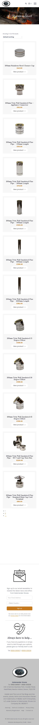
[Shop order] (13, 37)
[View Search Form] (25, 3)
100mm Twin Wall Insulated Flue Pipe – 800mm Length (19, 261)
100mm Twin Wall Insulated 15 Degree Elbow (19, 339)
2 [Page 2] (5, 513)
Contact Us (29, 710)
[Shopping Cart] (30, 4)
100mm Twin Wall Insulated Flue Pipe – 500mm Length (19, 221)
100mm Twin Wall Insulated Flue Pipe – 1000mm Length (19, 300)
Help (22, 710)
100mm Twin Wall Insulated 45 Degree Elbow (19, 418)
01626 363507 (15, 651)
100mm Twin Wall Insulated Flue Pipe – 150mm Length (19, 143)
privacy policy (14, 615)
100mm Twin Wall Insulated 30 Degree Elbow (19, 378)
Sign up (19, 608)
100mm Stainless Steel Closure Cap (19, 66)
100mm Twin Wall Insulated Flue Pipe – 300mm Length (19, 182)
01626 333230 (26, 651)
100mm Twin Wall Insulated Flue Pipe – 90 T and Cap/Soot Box (19, 457)
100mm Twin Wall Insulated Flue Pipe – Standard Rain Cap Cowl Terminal (19, 497)
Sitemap (7, 708)
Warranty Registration (13, 710)
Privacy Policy (30, 708)
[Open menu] (35, 4)
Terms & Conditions (18, 708)
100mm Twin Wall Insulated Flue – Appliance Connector (19, 104)
